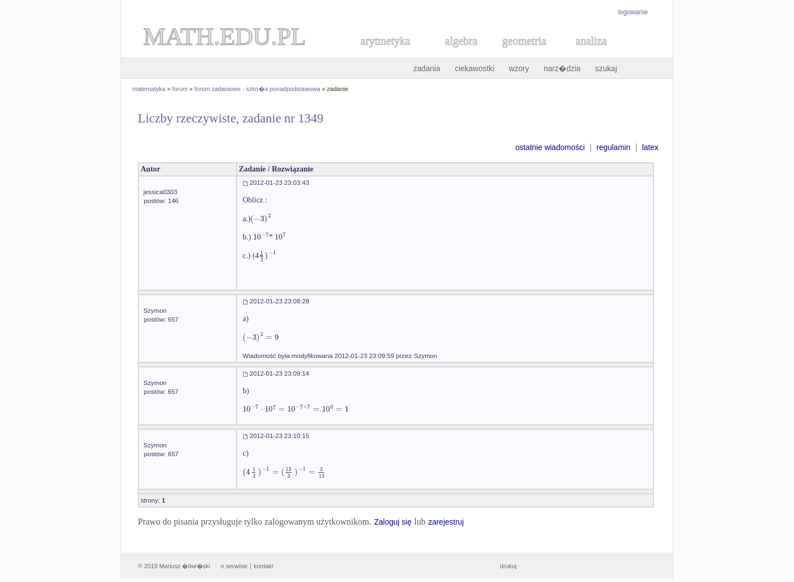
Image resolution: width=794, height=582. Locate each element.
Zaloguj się (392, 521)
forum (179, 89)
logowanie (633, 12)
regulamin (613, 147)
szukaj (606, 68)
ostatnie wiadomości (549, 147)
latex (650, 147)
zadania (426, 68)
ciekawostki (475, 68)
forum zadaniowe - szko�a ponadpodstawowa (257, 89)
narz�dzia (562, 68)
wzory (519, 68)
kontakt (263, 566)
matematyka (148, 89)
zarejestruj (446, 521)
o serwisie (234, 566)
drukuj (508, 566)
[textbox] (260, 219)
